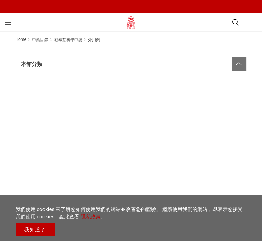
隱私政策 (91, 217)
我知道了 (35, 230)
